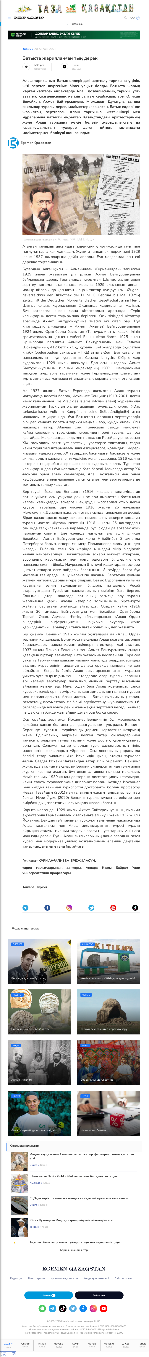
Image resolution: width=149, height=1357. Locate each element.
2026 (8, 1345)
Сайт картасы (123, 1278)
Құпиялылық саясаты (64, 1278)
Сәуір (75, 1345)
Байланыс (99, 1295)
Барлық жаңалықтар (74, 1250)
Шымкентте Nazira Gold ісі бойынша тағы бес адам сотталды (73, 1176)
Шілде (125, 1345)
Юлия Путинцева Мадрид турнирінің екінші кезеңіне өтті (71, 1220)
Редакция (16, 1278)
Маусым (108, 1345)
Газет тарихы (36, 1278)
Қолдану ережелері (96, 1278)
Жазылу (49, 1295)
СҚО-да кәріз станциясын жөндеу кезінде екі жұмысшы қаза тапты (79, 1198)
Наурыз (58, 1345)
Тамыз (142, 1345)
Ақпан (41, 1345)
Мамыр (92, 1345)
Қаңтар (25, 1345)
